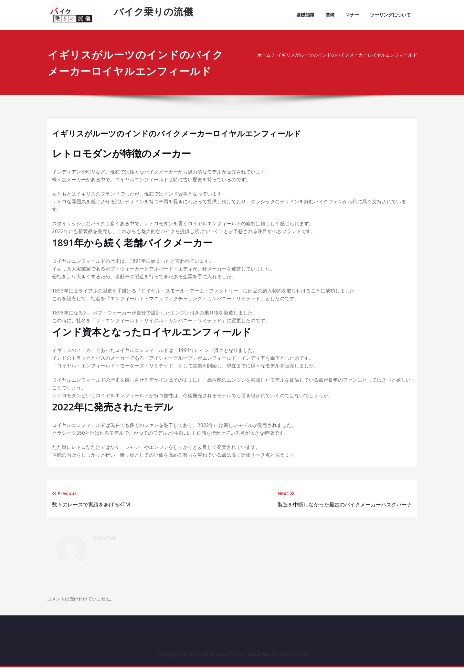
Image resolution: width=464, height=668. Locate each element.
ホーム (255, 55)
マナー (352, 15)
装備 (329, 15)
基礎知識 (305, 15)
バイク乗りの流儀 (153, 11)
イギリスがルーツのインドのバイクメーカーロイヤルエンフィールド (344, 55)
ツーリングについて (390, 15)
